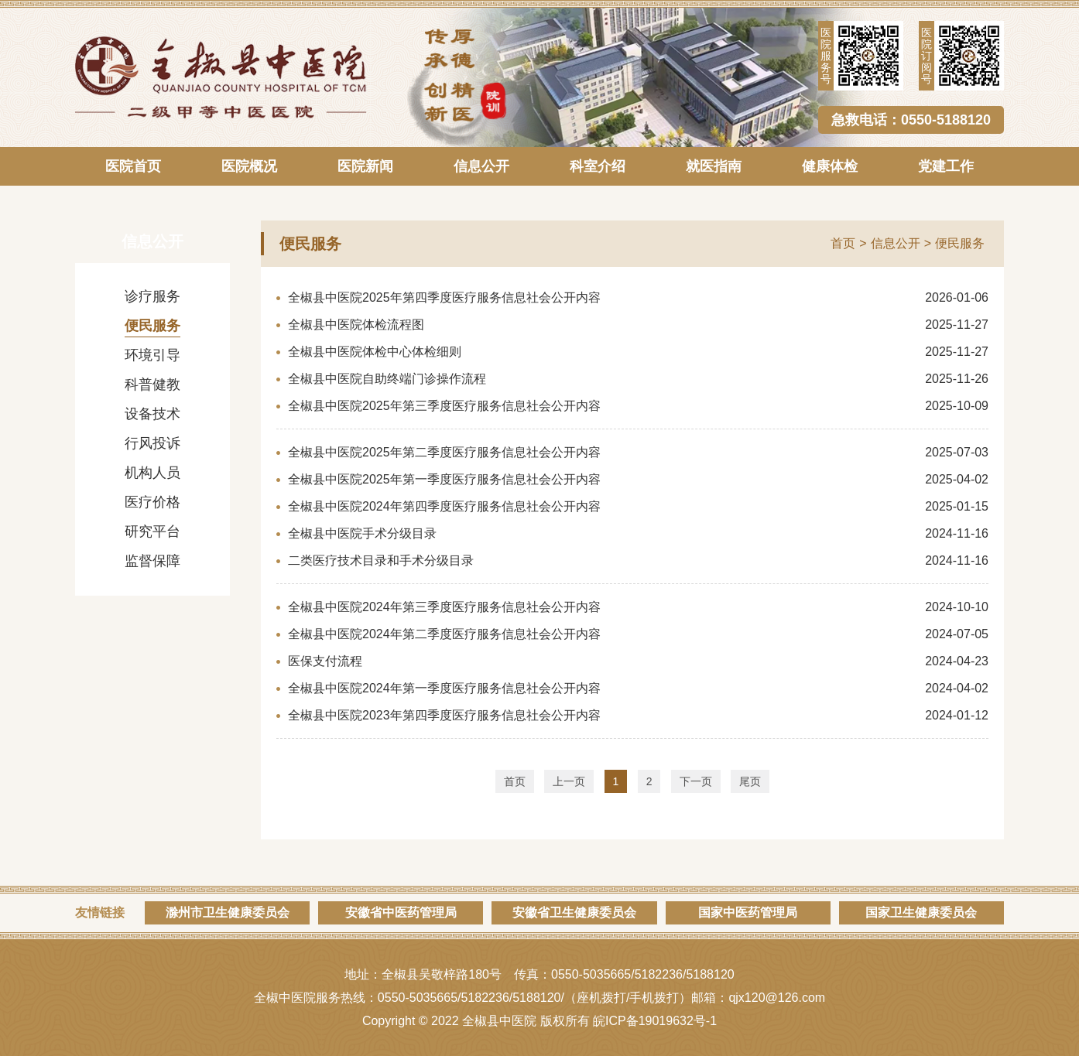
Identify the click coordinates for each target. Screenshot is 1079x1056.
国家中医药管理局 (747, 912)
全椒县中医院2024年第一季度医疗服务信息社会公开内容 (444, 688)
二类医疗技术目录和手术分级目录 (381, 560)
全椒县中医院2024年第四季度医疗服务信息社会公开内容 (444, 506)
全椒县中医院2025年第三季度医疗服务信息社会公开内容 (444, 405)
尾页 (750, 781)
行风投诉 (152, 443)
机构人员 (152, 472)
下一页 (696, 781)
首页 (843, 243)
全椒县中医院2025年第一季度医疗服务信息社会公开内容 (444, 479)
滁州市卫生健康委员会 (227, 912)
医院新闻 (365, 166)
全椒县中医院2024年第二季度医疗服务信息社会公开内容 (444, 634)
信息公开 (481, 166)
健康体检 (830, 166)
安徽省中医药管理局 (401, 912)
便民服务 (152, 325)
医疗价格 (152, 502)
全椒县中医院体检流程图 (356, 324)
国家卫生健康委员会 (921, 912)
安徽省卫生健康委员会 (574, 912)
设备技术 (152, 414)
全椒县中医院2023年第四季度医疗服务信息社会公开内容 (444, 715)
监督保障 (152, 561)
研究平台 (152, 531)
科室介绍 (597, 166)
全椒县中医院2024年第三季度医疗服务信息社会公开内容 (444, 606)
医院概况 (249, 166)
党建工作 (946, 166)
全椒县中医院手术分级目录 (362, 533)
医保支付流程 (325, 661)
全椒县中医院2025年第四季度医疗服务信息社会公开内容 (444, 297)
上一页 (569, 781)
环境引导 (152, 355)
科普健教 (152, 384)
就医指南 (714, 166)
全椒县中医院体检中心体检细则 (374, 351)
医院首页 (133, 166)
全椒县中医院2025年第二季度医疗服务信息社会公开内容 (444, 452)
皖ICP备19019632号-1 (655, 1020)
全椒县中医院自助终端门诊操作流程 (387, 378)
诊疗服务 (152, 296)
